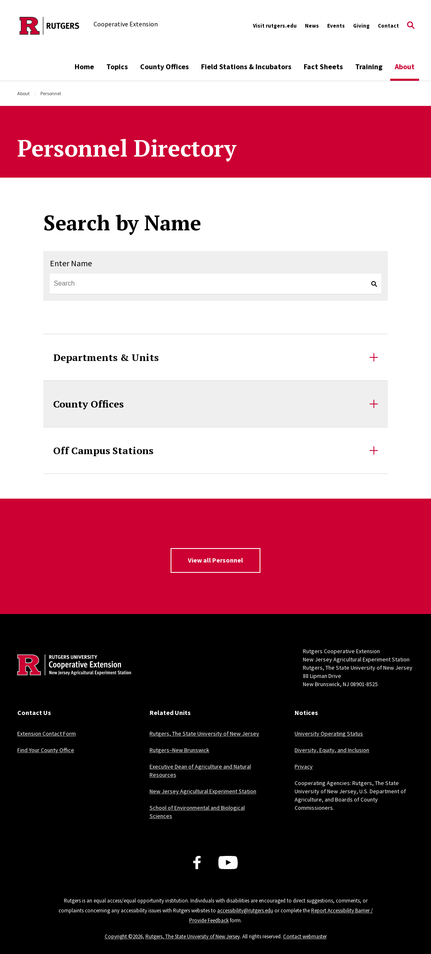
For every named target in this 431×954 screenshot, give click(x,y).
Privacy (304, 766)
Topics (117, 66)
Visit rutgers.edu (275, 25)
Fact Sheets (323, 66)
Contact (388, 25)
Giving (361, 25)
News (312, 25)
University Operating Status (329, 733)
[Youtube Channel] (228, 862)
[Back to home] (71, 677)
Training (368, 66)
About (405, 66)
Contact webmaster (305, 936)
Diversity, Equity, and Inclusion (332, 750)
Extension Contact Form (46, 733)
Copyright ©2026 (124, 936)
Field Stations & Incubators (246, 66)
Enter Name (71, 263)
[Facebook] (197, 862)
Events (336, 25)
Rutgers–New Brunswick (179, 750)
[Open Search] (411, 26)
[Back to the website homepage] (49, 26)
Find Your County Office (45, 750)
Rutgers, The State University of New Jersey (204, 733)
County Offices (164, 66)
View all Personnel (215, 560)
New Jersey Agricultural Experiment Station (203, 791)
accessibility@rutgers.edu (245, 910)
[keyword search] (371, 284)
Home (84, 66)
